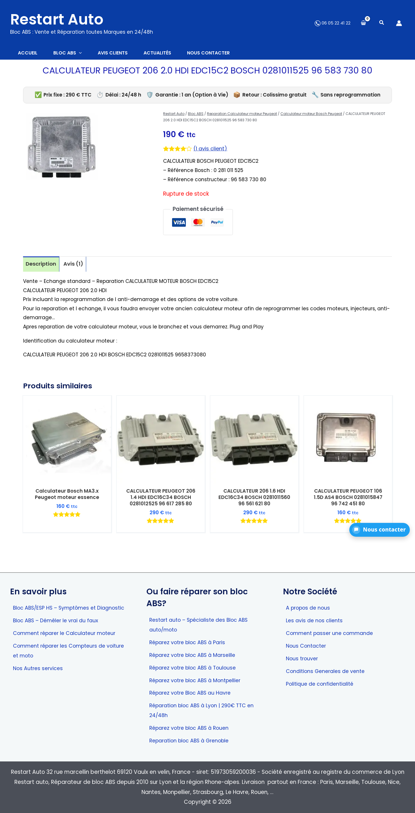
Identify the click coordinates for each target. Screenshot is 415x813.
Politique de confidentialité (321, 683)
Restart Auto (56, 19)
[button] (381, 23)
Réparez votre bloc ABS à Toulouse (195, 666)
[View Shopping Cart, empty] (363, 23)
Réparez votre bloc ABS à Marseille (195, 653)
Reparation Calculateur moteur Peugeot (242, 114)
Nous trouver (303, 657)
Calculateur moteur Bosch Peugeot (311, 114)
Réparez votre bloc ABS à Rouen (192, 727)
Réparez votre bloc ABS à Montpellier (198, 679)
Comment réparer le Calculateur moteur (68, 641)
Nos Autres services (39, 677)
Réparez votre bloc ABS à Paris (190, 640)
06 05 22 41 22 (332, 23)
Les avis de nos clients (315, 618)
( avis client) (211, 149)
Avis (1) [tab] (74, 265)
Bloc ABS (195, 114)
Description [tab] (41, 265)
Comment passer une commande (332, 631)
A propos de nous (309, 605)
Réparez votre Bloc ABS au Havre (193, 692)
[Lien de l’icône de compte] (399, 23)
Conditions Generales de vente (327, 670)
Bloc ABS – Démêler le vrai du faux (58, 628)
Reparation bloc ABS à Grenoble (192, 740)
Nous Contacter (307, 644)
